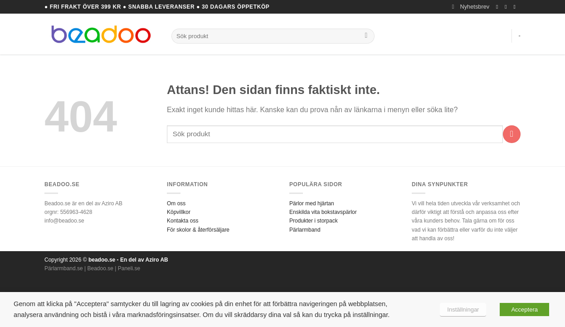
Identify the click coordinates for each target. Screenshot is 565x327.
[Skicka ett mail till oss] (516, 7)
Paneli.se (129, 268)
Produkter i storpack (313, 221)
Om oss (176, 203)
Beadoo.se (100, 268)
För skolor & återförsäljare (198, 230)
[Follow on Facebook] (499, 7)
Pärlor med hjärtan (311, 203)
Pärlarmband (305, 230)
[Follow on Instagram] (507, 7)
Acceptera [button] (524, 309)
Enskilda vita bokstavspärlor (323, 212)
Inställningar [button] (463, 309)
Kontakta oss (182, 221)
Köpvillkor (178, 212)
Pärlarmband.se (63, 268)
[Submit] (366, 36)
